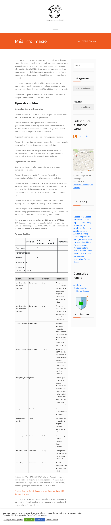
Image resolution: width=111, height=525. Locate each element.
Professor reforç (80, 248)
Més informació (52, 520)
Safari (31, 491)
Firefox (17, 491)
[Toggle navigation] (55, 27)
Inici (78, 41)
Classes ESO (78, 216)
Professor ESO (85, 239)
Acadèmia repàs (80, 231)
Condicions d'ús (79, 288)
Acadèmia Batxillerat (82, 228)
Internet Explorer (48, 491)
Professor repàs (80, 245)
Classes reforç (85, 222)
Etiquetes (77, 101)
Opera (37, 491)
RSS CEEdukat (81, 136)
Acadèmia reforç (80, 233)
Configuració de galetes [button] (13, 520)
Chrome (24, 491)
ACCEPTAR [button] (29, 520)
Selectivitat (78, 259)
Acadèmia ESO (79, 225)
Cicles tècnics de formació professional (82, 253)
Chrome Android (21, 494)
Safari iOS (60, 491)
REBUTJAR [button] (40, 520)
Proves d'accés (79, 250)
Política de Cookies (81, 291)
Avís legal (77, 285)
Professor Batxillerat (82, 242)
